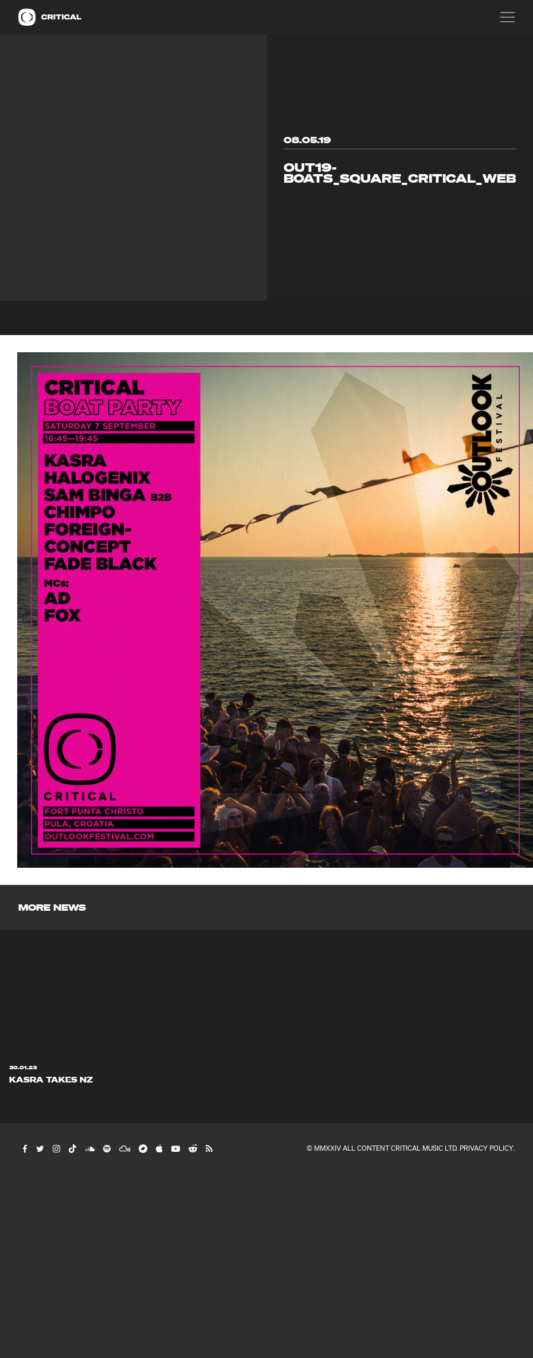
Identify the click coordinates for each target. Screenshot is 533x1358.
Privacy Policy (486, 1148)
